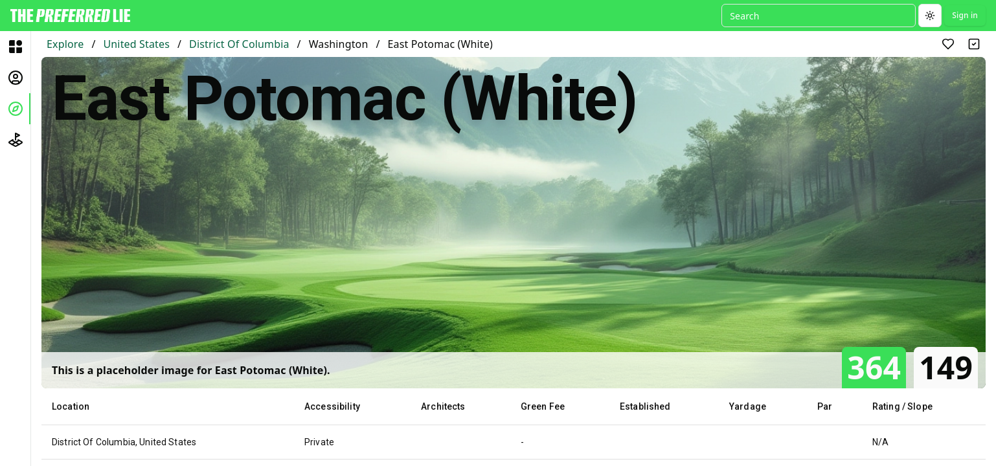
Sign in (965, 15)
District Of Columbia (239, 44)
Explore (65, 44)
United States (136, 44)
